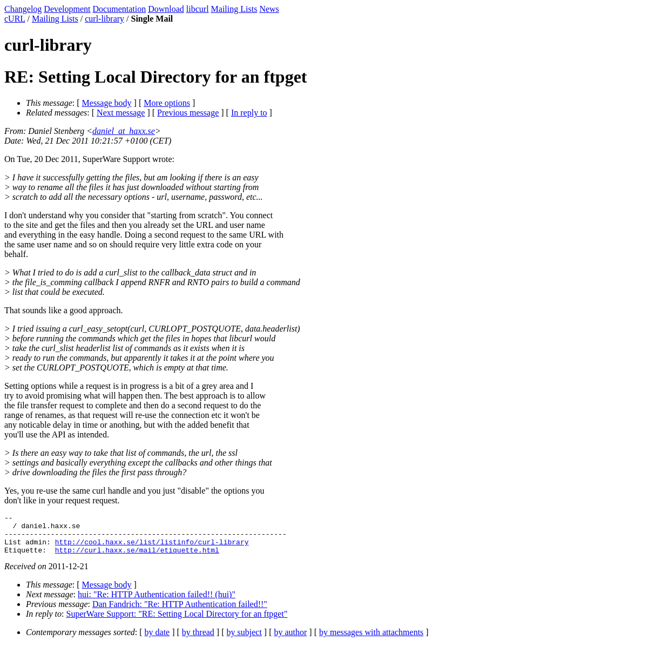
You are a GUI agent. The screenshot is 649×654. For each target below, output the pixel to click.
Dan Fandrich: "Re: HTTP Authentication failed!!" (179, 612)
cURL (14, 18)
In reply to (249, 112)
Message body (107, 102)
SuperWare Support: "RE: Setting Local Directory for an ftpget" (177, 621)
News (269, 9)
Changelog (23, 9)
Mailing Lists (234, 9)
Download (166, 9)
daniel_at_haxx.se (123, 131)
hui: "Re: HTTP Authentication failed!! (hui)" (156, 602)
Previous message (188, 112)
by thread (198, 640)
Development (67, 9)
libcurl (197, 9)
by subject (244, 640)
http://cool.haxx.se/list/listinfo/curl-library (152, 548)
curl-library (104, 18)
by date (157, 640)
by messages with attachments (371, 640)
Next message (121, 112)
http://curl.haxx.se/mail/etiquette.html (137, 558)
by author (290, 640)
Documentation (119, 9)
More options (167, 102)
